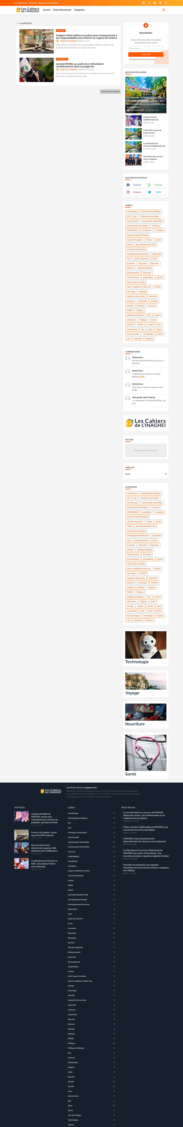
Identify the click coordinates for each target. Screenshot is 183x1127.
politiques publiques (135, 315)
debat (158, 240)
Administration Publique (151, 212)
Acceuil (46, 10)
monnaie (130, 306)
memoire (154, 301)
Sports (158, 329)
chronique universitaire (149, 216)
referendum (131, 320)
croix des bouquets (134, 240)
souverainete (132, 329)
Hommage (131, 292)
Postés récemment (62, 10)
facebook (137, 185)
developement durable (136, 249)
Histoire (157, 287)
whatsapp (158, 185)
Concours (156, 226)
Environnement (133, 278)
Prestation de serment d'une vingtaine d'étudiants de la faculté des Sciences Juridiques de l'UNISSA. (146, 868)
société (150, 325)
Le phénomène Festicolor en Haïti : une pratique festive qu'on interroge (44, 864)
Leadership (142, 301)
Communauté (132, 221)
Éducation (155, 263)
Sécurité (130, 325)
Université (138, 339)
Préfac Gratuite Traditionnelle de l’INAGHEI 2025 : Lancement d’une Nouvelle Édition (146, 828)
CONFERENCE (132, 230)
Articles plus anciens (110, 91)
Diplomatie (156, 254)
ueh (128, 339)
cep (135, 216)
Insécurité (153, 296)
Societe (140, 325)
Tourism (160, 334)
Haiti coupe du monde (136, 282)
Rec (149, 315)
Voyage (132, 693)
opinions (151, 306)
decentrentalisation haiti (145, 245)
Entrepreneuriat (133, 273)
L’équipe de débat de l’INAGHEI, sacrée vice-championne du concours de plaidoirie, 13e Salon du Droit (44, 818)
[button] (164, 10)
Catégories (79, 10)
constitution (146, 230)
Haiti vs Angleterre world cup (139, 287)
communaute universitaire (152, 221)
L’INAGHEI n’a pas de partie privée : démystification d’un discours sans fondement (154, 134)
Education (143, 263)
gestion (160, 278)
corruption (159, 230)
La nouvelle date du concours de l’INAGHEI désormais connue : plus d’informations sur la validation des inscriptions (144, 815)
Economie (131, 263)
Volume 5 (149, 339)
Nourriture (135, 724)
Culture (149, 240)
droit (129, 259)
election (130, 268)
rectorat (158, 315)
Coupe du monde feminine (137, 235)
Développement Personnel (138, 254)
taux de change (133, 334)
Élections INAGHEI (144, 268)
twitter (158, 192)
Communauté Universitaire (137, 226)
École (155, 259)
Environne (147, 273)
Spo (142, 329)
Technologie (148, 334)
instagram (137, 192)
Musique (141, 306)
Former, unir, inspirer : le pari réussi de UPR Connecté (44, 833)
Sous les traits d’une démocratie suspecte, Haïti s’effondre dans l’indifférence (44, 848)
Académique (132, 212)
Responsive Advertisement (146, 450)
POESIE (130, 310)
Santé (153, 320)
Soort (159, 325)
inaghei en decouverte (136, 296)
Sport (150, 329)
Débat (129, 245)
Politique (140, 310)
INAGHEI (142, 292)
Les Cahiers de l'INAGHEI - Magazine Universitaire (36, 3)
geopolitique (148, 278)
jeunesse (130, 301)
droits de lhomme (141, 259)
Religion (143, 320)
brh (128, 216)
